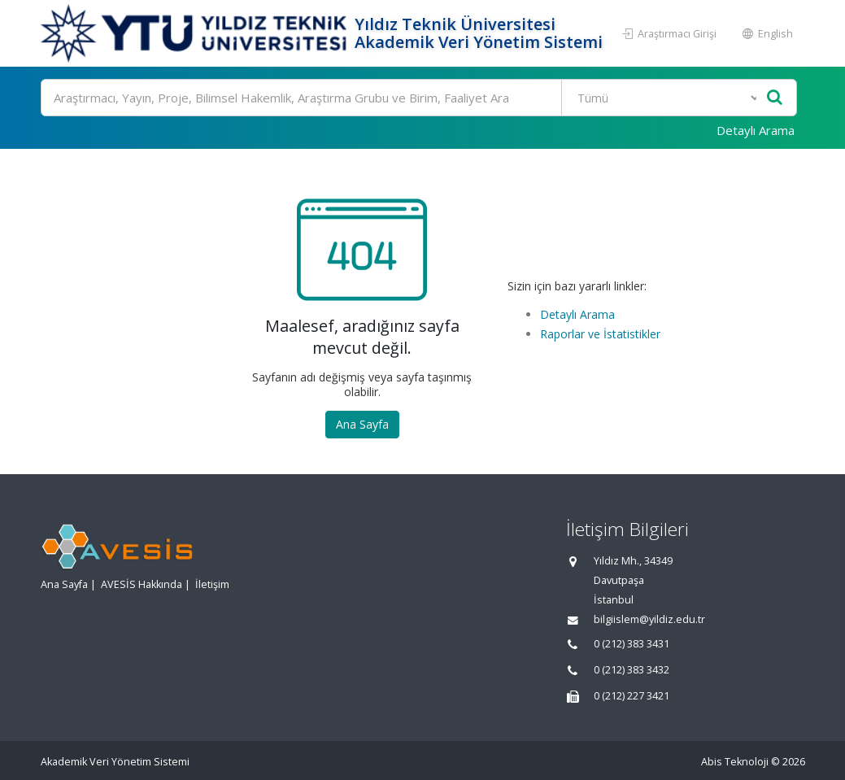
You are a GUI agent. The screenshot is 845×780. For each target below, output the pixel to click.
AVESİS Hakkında (141, 584)
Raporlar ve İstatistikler (600, 334)
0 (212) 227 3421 (631, 696)
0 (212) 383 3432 (631, 670)
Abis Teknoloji (735, 762)
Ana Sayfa (362, 424)
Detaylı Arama (756, 130)
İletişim (212, 584)
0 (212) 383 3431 (631, 644)
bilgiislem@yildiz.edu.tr (649, 619)
